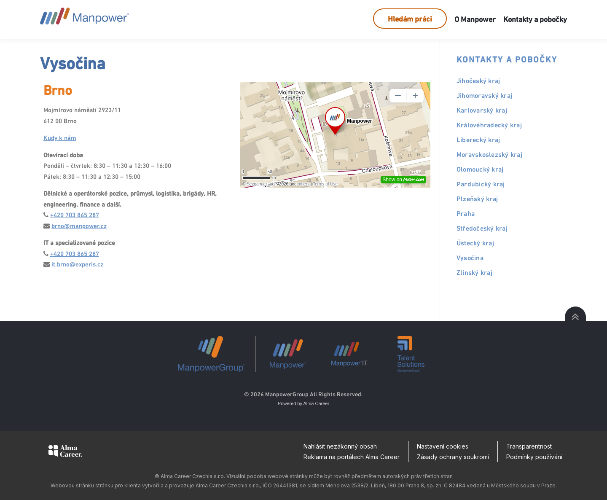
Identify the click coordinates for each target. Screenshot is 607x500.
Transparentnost (529, 446)
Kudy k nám (59, 137)
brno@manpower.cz (79, 225)
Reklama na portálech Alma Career (352, 456)
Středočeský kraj (482, 228)
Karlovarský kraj (482, 110)
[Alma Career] (65, 452)
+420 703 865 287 (74, 214)
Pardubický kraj (481, 184)
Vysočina (470, 258)
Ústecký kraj (475, 243)
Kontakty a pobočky (535, 19)
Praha (466, 214)
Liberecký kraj (478, 140)
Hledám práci (410, 18)
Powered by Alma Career (303, 403)
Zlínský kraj (474, 273)
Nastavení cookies (442, 446)
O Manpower (475, 19)
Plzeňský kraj (477, 199)
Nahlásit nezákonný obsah (340, 446)
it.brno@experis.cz (77, 264)
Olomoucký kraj (480, 169)
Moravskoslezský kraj (489, 155)
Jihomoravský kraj (484, 95)
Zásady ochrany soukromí (453, 456)
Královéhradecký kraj (489, 125)
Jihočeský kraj (478, 81)
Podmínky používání (534, 456)
